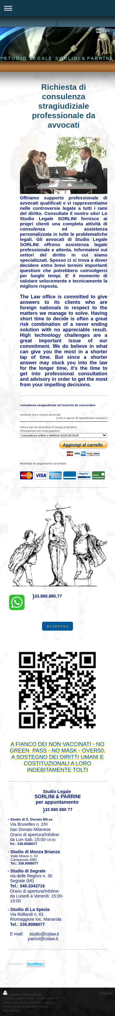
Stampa (12, 994)
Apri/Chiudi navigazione (57, 8)
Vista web (105, 992)
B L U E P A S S (57, 626)
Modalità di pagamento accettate (43, 463)
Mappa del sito (32, 994)
